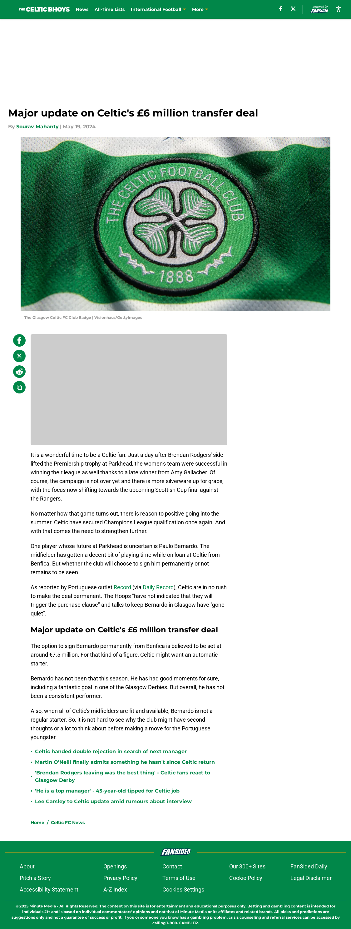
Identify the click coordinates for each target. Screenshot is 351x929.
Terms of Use (178, 878)
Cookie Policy (245, 878)
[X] (293, 8)
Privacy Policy (120, 878)
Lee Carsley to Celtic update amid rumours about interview (113, 801)
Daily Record (158, 587)
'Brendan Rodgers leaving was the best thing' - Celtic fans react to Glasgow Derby (122, 776)
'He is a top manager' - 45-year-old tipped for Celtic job (107, 791)
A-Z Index (115, 889)
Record (122, 587)
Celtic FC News (68, 822)
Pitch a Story (35, 878)
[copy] (19, 387)
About (27, 866)
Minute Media (42, 906)
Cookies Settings (183, 889)
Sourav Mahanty (37, 127)
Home (37, 822)
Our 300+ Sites (247, 866)
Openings (115, 866)
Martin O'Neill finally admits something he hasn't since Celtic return (125, 762)
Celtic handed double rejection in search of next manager (111, 751)
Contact (172, 866)
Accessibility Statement (49, 889)
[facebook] (280, 8)
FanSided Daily (308, 866)
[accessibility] (338, 8)
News (82, 9)
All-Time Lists (110, 9)
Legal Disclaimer (311, 878)
